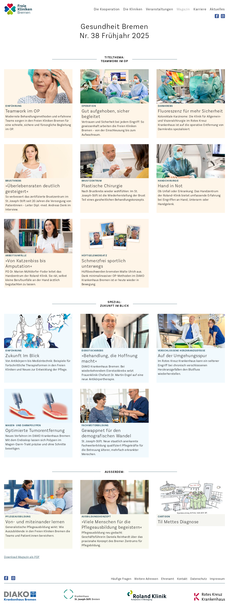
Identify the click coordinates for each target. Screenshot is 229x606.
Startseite (22, 9)
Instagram (13, 578)
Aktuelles (217, 9)
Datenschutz (198, 578)
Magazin (183, 9)
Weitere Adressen (146, 578)
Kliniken (132, 9)
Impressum (217, 578)
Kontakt (182, 578)
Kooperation (107, 9)
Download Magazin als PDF (22, 557)
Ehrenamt (167, 578)
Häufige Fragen (121, 578)
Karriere (200, 9)
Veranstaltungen (159, 9)
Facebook (6, 578)
